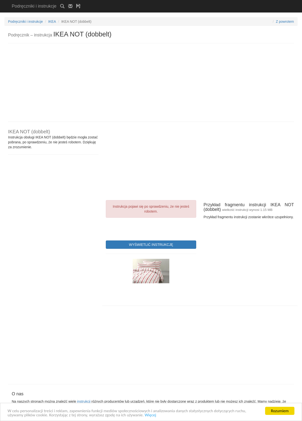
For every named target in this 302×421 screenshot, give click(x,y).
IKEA (52, 21)
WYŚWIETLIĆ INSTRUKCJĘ (151, 245)
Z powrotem (285, 21)
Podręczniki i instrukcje (34, 6)
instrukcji (83, 401)
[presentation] (143, 228)
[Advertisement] (141, 2)
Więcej (150, 415)
